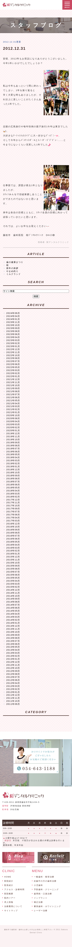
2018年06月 (13, 484)
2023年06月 (13, 334)
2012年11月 (13, 665)
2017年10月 (13, 505)
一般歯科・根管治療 (44, 877)
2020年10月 (13, 415)
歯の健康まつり (14, 262)
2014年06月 (13, 608)
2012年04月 (13, 683)
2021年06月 (13, 397)
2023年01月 (13, 346)
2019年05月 (13, 454)
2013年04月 (13, 650)
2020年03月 (13, 424)
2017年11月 (13, 502)
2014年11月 (13, 593)
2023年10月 (13, 325)
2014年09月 (13, 599)
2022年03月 (13, 370)
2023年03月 (13, 340)
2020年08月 (13, 418)
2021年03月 (13, 406)
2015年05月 (13, 578)
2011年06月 (13, 704)
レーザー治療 (40, 910)
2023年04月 (13, 337)
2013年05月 (13, 647)
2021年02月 (13, 409)
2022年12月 (13, 349)
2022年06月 (13, 364)
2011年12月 (13, 695)
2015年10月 (13, 563)
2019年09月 (13, 442)
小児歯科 (38, 885)
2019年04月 (13, 457)
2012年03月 (13, 686)
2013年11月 (13, 629)
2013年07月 (13, 641)
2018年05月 (13, 487)
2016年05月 (13, 542)
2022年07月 (13, 361)
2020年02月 (13, 427)
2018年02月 (13, 496)
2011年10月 (13, 701)
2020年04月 (13, 421)
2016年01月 (13, 553)
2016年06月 (13, 539)
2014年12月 (13, 590)
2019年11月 (13, 436)
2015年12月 (13, 556)
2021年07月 (13, 394)
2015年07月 (13, 572)
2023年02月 (13, 343)
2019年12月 (13, 433)
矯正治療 (38, 902)
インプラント (40, 898)
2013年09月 (13, 635)
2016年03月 (13, 548)
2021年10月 (13, 385)
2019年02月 (13, 463)
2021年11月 (13, 382)
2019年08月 (13, 445)
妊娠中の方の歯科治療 (45, 881)
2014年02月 (13, 620)
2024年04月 (13, 316)
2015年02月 (13, 587)
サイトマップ (11, 910)
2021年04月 (13, 403)
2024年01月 (13, 319)
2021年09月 (13, 388)
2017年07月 (13, 511)
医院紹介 (8, 881)
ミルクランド (13, 274)
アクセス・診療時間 (14, 889)
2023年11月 (13, 322)
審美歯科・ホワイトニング (47, 906)
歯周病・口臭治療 (43, 894)
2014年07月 (13, 605)
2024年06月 (13, 313)
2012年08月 (13, 674)
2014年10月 (13, 596)
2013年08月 (13, 638)
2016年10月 (13, 526)
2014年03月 (13, 617)
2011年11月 (13, 698)
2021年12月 (13, 379)
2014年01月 (13, 623)
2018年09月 (13, 475)
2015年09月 (13, 566)
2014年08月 (13, 602)
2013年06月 (13, 644)
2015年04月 (13, 581)
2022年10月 (13, 355)
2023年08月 (13, 331)
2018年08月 (13, 478)
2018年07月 (13, 481)
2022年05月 (13, 367)
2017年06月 (13, 514)
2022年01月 (13, 376)
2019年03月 (13, 460)
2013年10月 (13, 632)
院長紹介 (8, 885)
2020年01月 (13, 430)
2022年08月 (13, 358)
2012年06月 (13, 680)
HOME (7, 877)
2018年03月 (13, 493)
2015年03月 (13, 584)
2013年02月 (13, 656)
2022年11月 (13, 352)
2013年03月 (13, 653)
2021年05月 (13, 400)
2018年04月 (13, 490)
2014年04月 (13, 614)
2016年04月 (13, 545)
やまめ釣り (12, 271)
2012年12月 (13, 662)
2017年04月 (13, 517)
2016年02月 (13, 550)
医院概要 (8, 894)
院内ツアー (10, 898)
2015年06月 (13, 575)
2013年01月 (13, 659)
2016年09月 (13, 529)
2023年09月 (13, 328)
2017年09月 (13, 508)
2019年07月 (13, 448)
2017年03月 (13, 520)
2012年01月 (13, 692)
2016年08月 (13, 532)
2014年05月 (13, 611)
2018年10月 (13, 472)
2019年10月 (13, 439)
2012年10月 (13, 668)
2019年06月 (13, 451)
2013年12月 (13, 626)
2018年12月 (13, 469)
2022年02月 (13, 373)
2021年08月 (13, 391)
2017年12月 (13, 499)
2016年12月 (13, 523)
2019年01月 (13, 466)
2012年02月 (13, 689)
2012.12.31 (14, 48)
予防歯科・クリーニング (46, 889)
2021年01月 (13, 412)
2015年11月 (13, 559)
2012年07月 (13, 677)
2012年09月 (13, 671)
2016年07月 (13, 536)
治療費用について (13, 906)
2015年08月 (13, 569)
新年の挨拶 (12, 268)
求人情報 (8, 902)
